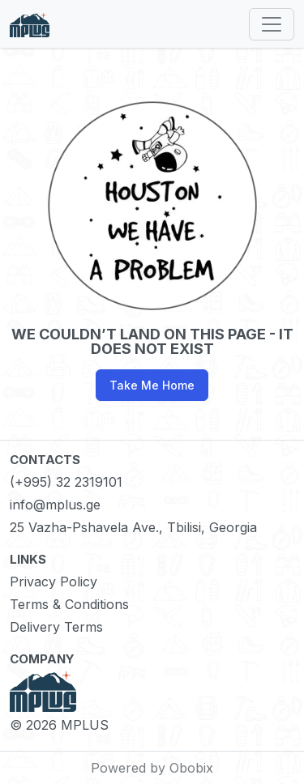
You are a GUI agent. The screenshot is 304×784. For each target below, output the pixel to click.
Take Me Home (152, 385)
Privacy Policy (53, 581)
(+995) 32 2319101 (66, 482)
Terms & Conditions (69, 604)
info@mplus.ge (55, 504)
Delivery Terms (56, 627)
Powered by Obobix (152, 768)
